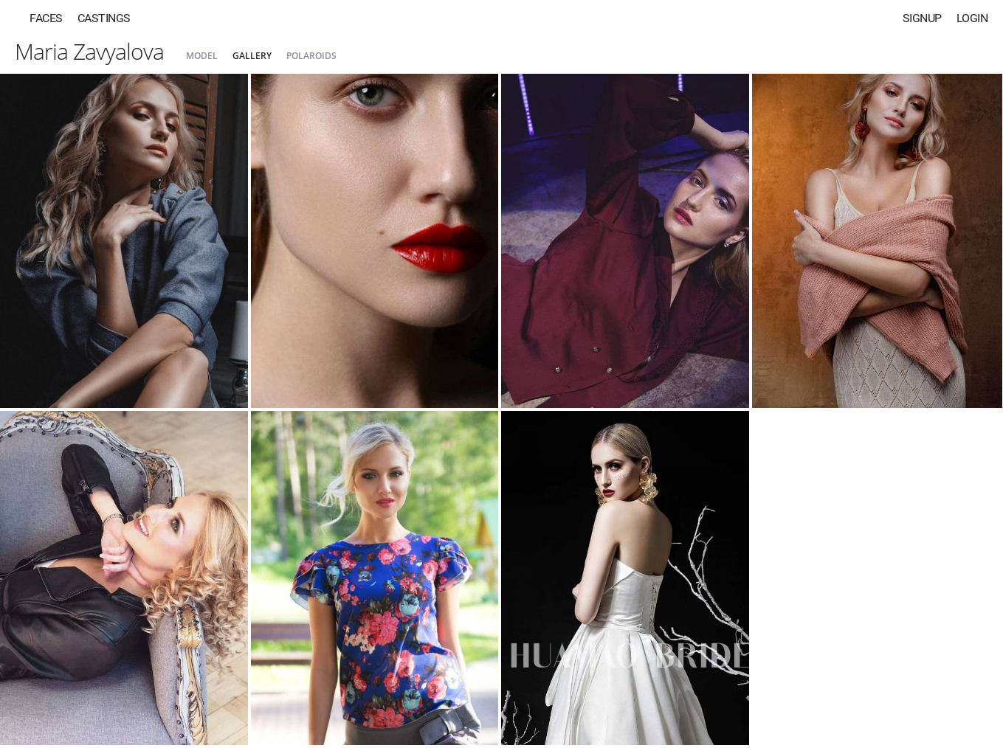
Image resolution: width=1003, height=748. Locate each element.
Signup (922, 18)
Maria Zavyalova (89, 51)
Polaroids (311, 55)
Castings (104, 18)
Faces (46, 18)
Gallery (252, 55)
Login (972, 18)
